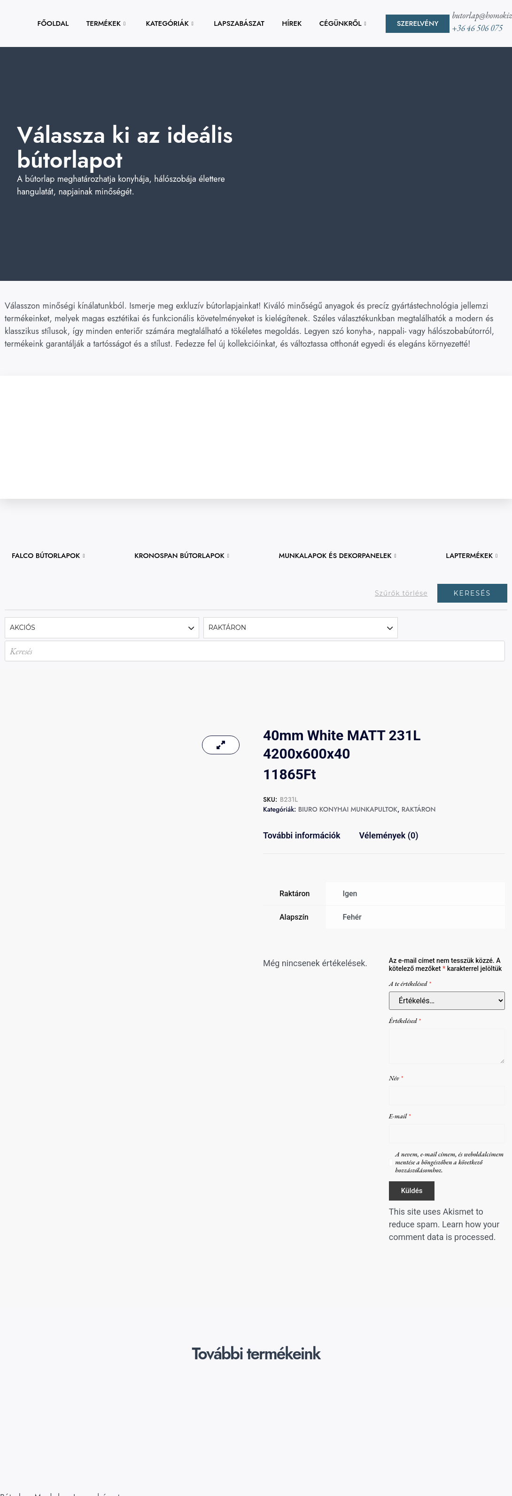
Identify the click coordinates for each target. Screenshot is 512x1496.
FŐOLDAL (53, 23)
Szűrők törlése (401, 593)
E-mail (400, 1116)
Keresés (472, 593)
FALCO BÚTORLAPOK (48, 555)
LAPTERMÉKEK (471, 555)
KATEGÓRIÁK (169, 23)
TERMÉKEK (105, 23)
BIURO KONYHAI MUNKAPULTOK (347, 809)
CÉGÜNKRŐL (342, 23)
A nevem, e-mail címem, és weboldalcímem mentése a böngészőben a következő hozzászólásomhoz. (449, 1162)
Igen (349, 893)
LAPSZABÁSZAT (239, 23)
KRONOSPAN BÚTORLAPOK (181, 555)
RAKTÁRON (419, 809)
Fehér (351, 917)
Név (396, 1078)
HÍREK (292, 23)
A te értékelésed (410, 984)
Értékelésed (405, 1021)
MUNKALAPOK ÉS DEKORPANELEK (337, 555)
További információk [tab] (302, 835)
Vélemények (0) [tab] (389, 835)
